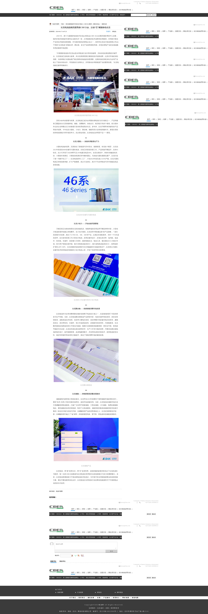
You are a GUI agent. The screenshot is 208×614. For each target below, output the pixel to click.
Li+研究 (99, 15)
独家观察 (60, 592)
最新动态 (104, 24)
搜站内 (154, 15)
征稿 (99, 597)
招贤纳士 (116, 597)
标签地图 (135, 597)
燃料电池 (120, 592)
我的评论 (62, 561)
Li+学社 (82, 15)
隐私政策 (91, 597)
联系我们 (82, 597)
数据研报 (105, 15)
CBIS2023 (59, 15)
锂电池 (114, 31)
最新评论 (53, 561)
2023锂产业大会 (114, 15)
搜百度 (149, 15)
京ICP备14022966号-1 (109, 611)
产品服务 (106, 597)
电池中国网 (55, 24)
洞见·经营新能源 (90, 15)
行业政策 (80, 592)
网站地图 (125, 597)
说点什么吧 (86, 546)
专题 (62, 24)
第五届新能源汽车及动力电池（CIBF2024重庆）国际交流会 (83, 24)
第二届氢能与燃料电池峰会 (71, 15)
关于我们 (72, 597)
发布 (111, 551)
